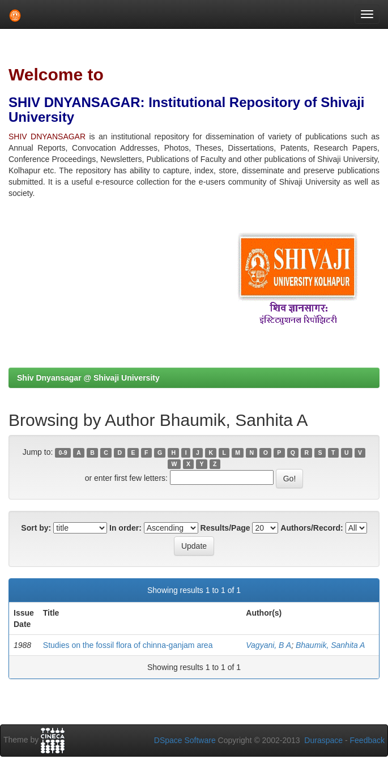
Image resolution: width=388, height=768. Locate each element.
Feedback (367, 740)
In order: (125, 527)
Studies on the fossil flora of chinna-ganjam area (128, 645)
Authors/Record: (311, 527)
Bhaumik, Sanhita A (330, 645)
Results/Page (225, 527)
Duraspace (323, 740)
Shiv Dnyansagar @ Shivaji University (88, 377)
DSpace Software (185, 740)
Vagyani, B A (268, 645)
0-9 (63, 452)
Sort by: (36, 527)
